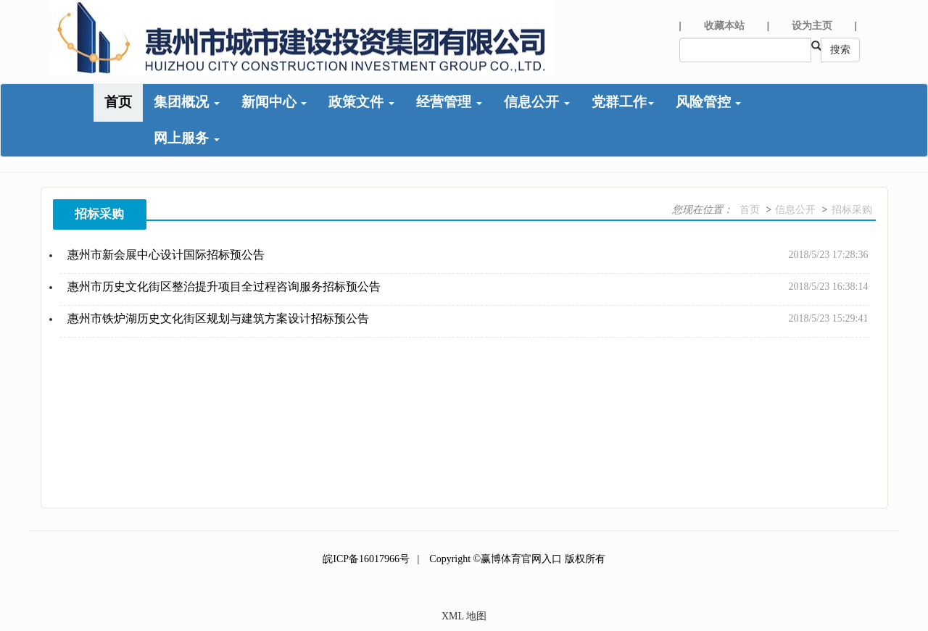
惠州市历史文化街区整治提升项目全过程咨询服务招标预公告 (224, 286)
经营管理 (449, 101)
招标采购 (852, 209)
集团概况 (187, 101)
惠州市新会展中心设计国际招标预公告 (166, 254)
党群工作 (623, 101)
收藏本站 (724, 25)
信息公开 (537, 101)
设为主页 (812, 25)
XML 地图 (464, 616)
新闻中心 (274, 101)
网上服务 (187, 138)
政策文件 (361, 101)
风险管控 (709, 101)
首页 (118, 101)
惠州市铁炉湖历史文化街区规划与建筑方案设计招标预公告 (218, 318)
